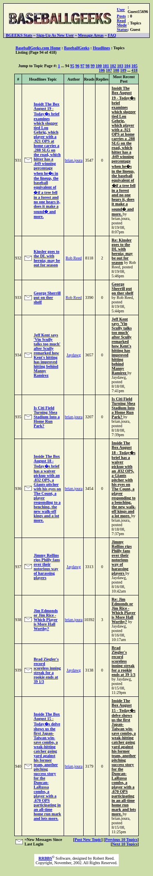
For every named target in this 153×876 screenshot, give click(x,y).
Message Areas (91, 35)
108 (116, 70)
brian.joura (74, 160)
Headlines (101, 48)
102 (113, 66)
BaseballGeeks (76, 48)
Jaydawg (74, 355)
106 (102, 70)
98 (88, 66)
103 (120, 66)
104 (127, 66)
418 (134, 70)
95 (72, 66)
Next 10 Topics (124, 844)
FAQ (112, 35)
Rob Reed (74, 258)
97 (82, 66)
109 (123, 70)
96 (77, 66)
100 (99, 66)
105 (134, 66)
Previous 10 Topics (121, 839)
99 (93, 66)
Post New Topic (88, 839)
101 (106, 66)
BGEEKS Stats (19, 35)
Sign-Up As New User (55, 35)
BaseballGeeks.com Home (38, 48)
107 (109, 70)
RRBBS (45, 858)
